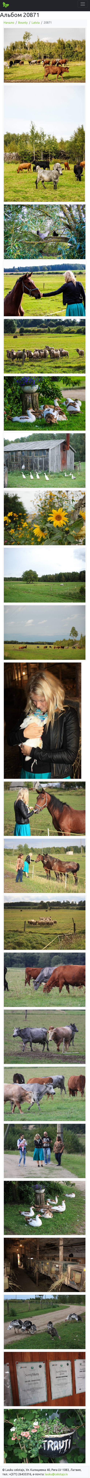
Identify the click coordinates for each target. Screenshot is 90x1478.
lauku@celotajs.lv (56, 1474)
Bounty (23, 22)
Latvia (36, 22)
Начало (9, 22)
